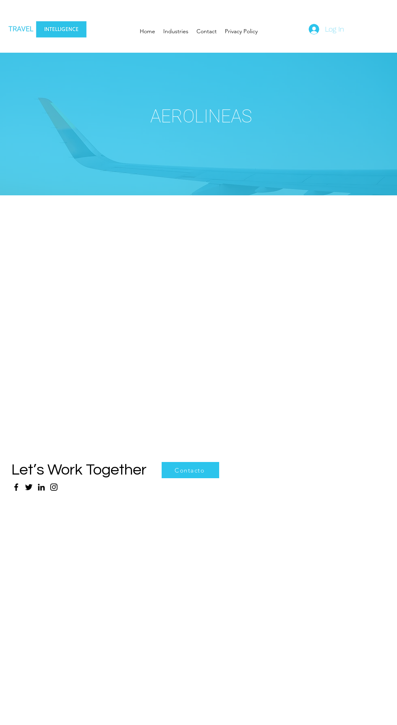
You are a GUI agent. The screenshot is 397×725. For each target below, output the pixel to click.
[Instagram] (54, 487)
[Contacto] (190, 470)
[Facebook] (16, 487)
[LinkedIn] (41, 487)
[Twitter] (29, 487)
